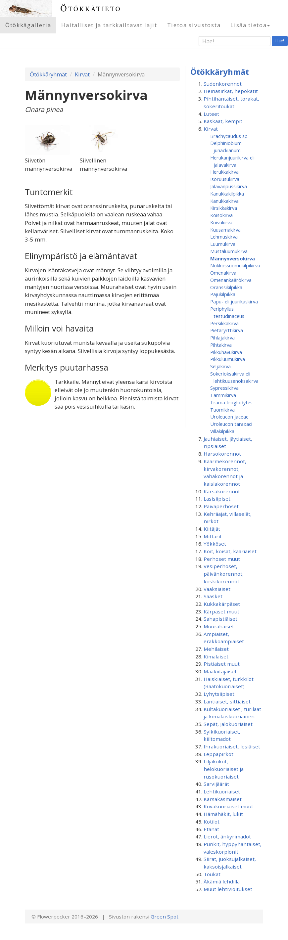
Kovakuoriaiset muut (228, 806)
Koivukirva (221, 222)
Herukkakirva (224, 171)
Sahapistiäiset (220, 618)
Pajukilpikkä (222, 294)
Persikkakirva (224, 323)
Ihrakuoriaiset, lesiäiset (232, 746)
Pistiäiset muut (222, 663)
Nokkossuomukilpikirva (235, 265)
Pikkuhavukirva (226, 352)
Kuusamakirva (225, 229)
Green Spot (164, 916)
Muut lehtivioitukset (228, 889)
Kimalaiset (216, 656)
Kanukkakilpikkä (227, 193)
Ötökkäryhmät (48, 74)
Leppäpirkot (218, 754)
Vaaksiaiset (217, 589)
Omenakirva (223, 272)
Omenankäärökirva (231, 280)
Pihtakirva (221, 344)
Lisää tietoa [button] (250, 25)
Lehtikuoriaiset (222, 791)
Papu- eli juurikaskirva (234, 301)
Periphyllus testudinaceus (227, 312)
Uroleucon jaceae (229, 416)
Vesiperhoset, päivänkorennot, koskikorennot (224, 573)
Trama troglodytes (231, 402)
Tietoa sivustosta (194, 25)
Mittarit (213, 536)
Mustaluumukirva (229, 251)
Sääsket (213, 596)
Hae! (279, 41)
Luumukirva (222, 244)
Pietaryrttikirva (226, 330)
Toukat (212, 874)
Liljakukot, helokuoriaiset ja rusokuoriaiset (224, 769)
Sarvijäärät (216, 784)
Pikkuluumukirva (227, 359)
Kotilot (211, 821)
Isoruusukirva (224, 179)
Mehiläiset (216, 649)
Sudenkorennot (223, 83)
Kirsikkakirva (223, 207)
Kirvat (82, 74)
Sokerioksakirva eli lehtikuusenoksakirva (234, 377)
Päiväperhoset (221, 506)
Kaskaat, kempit (223, 121)
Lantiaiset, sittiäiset (227, 701)
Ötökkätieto (90, 8)
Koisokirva (221, 215)
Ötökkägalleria (28, 25)
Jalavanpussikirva (228, 186)
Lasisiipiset (217, 498)
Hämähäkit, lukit (223, 814)
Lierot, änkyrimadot (227, 836)
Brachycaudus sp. (229, 136)
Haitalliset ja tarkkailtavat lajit (109, 25)
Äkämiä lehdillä (222, 881)
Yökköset (215, 543)
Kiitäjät (212, 528)
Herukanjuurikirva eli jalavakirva (232, 161)
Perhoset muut (222, 559)
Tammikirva (223, 395)
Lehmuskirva (224, 236)
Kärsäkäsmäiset (223, 799)
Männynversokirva (232, 258)
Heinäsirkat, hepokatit (231, 91)
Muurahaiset (219, 626)
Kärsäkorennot (222, 491)
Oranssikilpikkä (226, 287)
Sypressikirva (224, 387)
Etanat (211, 829)
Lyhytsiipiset (219, 694)
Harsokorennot (222, 453)
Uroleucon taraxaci (231, 424)
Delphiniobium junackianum (226, 147)
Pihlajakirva (222, 337)
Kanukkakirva (224, 201)
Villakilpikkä (222, 431)
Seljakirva (220, 366)
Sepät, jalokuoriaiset (228, 724)
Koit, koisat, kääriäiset (230, 551)
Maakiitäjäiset (220, 671)
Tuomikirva (222, 409)
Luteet (211, 114)
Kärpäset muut (221, 611)
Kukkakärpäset (222, 604)
